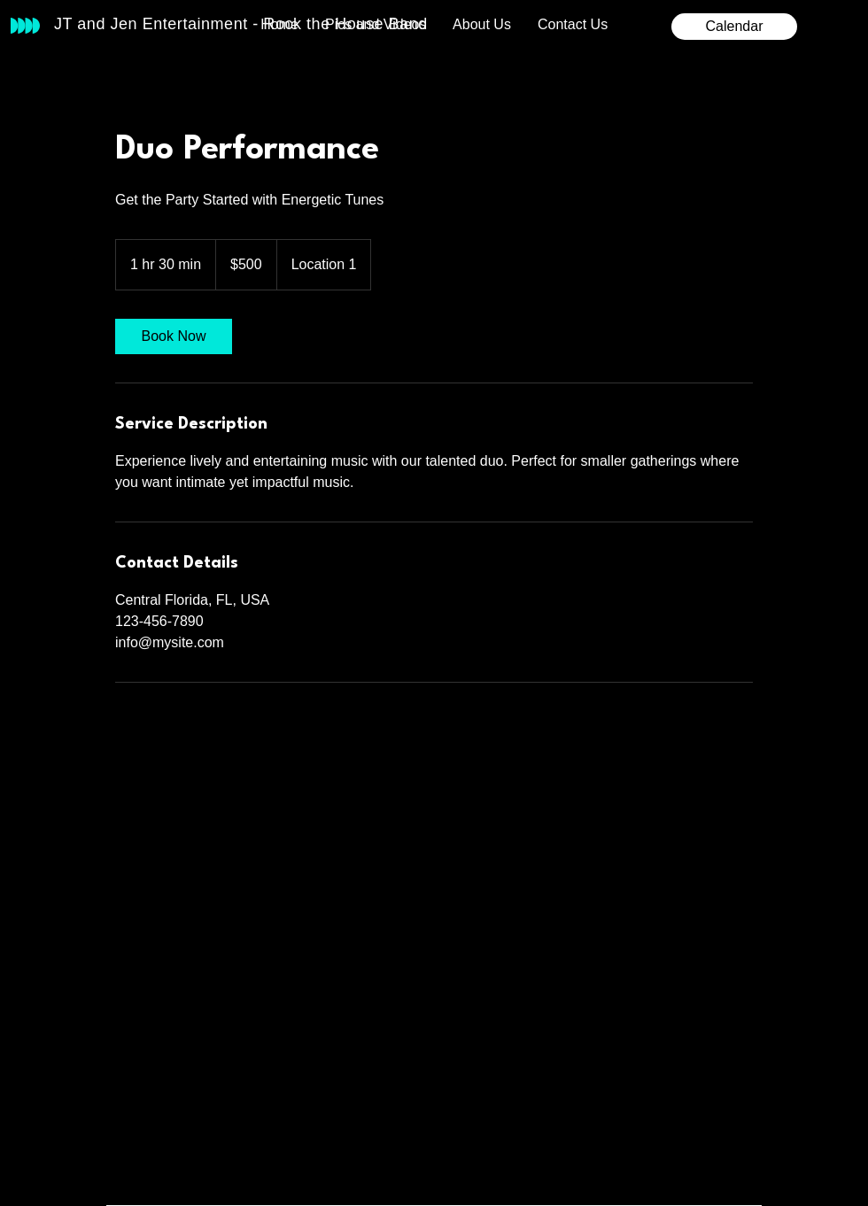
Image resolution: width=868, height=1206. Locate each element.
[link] (173, 336)
